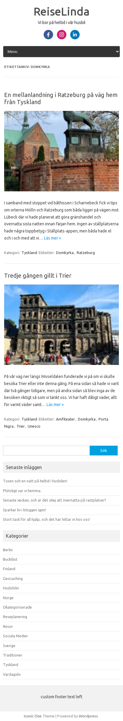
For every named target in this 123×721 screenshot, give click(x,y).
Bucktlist (10, 559)
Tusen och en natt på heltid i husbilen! (35, 481)
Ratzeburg (86, 252)
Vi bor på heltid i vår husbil (62, 22)
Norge (8, 598)
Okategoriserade (17, 607)
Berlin (8, 550)
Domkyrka (65, 252)
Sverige (9, 646)
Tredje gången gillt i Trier (37, 275)
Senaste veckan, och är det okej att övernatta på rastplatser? (54, 500)
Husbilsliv (11, 588)
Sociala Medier (15, 636)
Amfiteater (65, 419)
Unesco (34, 426)
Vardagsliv (12, 674)
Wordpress (88, 716)
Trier (21, 426)
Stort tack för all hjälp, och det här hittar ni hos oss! (46, 519)
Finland (9, 569)
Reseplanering (15, 617)
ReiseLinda (62, 11)
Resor (8, 626)
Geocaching (13, 578)
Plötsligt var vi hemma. (22, 491)
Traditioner (12, 655)
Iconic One (33, 716)
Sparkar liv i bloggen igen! (24, 510)
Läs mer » (52, 238)
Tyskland (29, 252)
